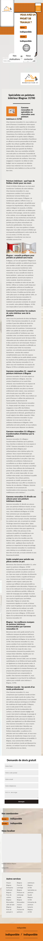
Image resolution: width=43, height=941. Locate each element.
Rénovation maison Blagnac (20, 904)
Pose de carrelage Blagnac (20, 887)
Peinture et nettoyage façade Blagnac (20, 896)
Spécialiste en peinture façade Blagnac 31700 (32, 895)
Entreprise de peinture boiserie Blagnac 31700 (32, 907)
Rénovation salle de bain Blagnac (10, 904)
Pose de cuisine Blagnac (8, 897)
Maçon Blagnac (8, 884)
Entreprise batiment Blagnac (9, 890)
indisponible (26, 31)
